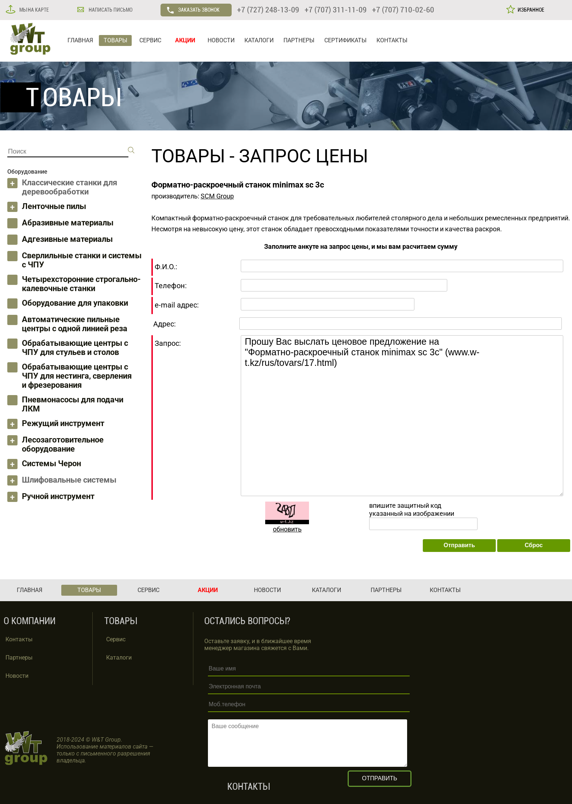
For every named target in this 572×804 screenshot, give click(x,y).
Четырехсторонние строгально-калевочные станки (81, 284)
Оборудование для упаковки (75, 303)
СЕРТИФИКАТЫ (345, 40)
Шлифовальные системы (69, 479)
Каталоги (119, 657)
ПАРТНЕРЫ (298, 40)
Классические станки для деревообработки (69, 187)
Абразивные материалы (67, 222)
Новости (16, 675)
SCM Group (217, 196)
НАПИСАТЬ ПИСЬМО (110, 10)
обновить (287, 529)
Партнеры (18, 657)
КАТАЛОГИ (259, 40)
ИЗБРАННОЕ (529, 10)
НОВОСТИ (221, 40)
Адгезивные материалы (67, 239)
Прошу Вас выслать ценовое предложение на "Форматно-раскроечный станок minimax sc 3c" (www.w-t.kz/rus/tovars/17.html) (402, 415)
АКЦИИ (185, 40)
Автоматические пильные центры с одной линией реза (74, 324)
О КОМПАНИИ (29, 621)
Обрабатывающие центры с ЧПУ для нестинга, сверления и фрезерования (77, 376)
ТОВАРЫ (115, 40)
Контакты (18, 639)
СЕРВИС (150, 40)
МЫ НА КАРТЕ (33, 10)
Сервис (115, 639)
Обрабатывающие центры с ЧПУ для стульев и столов (75, 348)
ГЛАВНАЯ (80, 40)
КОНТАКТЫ (391, 40)
